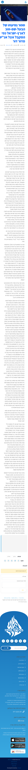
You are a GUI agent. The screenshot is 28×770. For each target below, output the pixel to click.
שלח (23, 590)
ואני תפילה (22, 685)
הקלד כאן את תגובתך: (21, 581)
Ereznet (19, 768)
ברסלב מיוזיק (21, 664)
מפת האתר (14, 765)
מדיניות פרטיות (14, 761)
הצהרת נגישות (14, 763)
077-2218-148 (17, 712)
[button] (18, 560)
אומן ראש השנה (21, 667)
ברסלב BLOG (21, 678)
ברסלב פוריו (22, 660)
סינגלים (9, 556)
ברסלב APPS (21, 671)
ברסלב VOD (22, 674)
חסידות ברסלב (8, 45)
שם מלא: (24, 576)
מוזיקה (14, 556)
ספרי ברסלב (22, 681)
